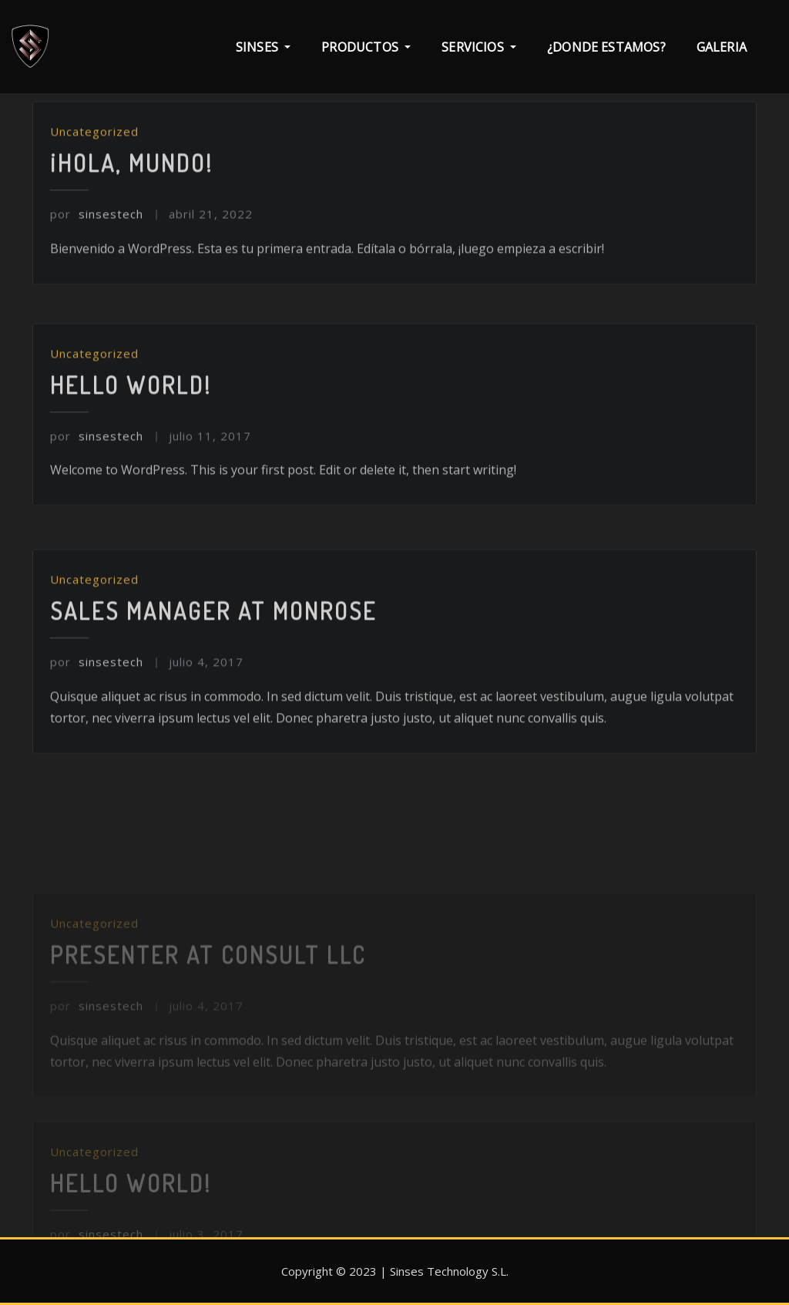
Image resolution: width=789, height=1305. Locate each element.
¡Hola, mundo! (131, 212)
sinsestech (96, 263)
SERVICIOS (479, 47)
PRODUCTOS (366, 47)
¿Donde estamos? (606, 47)
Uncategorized (94, 181)
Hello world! (131, 434)
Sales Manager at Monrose (213, 666)
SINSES (263, 47)
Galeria (722, 47)
